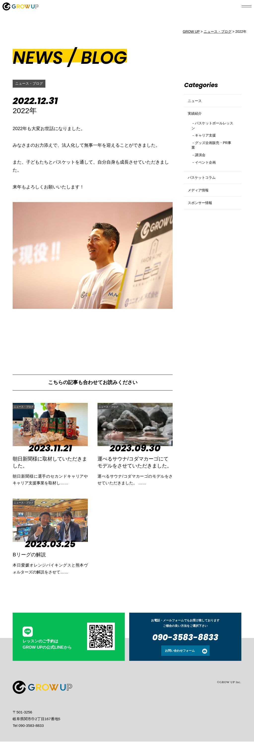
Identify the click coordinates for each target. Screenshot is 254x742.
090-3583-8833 (185, 637)
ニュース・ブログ (31, 83)
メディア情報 (200, 212)
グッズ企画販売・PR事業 (210, 157)
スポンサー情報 (202, 229)
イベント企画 (208, 177)
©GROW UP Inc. (229, 682)
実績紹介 (196, 119)
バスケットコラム (205, 195)
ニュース (196, 103)
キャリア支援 (208, 146)
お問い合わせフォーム (180, 651)
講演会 (202, 169)
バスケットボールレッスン (212, 135)
